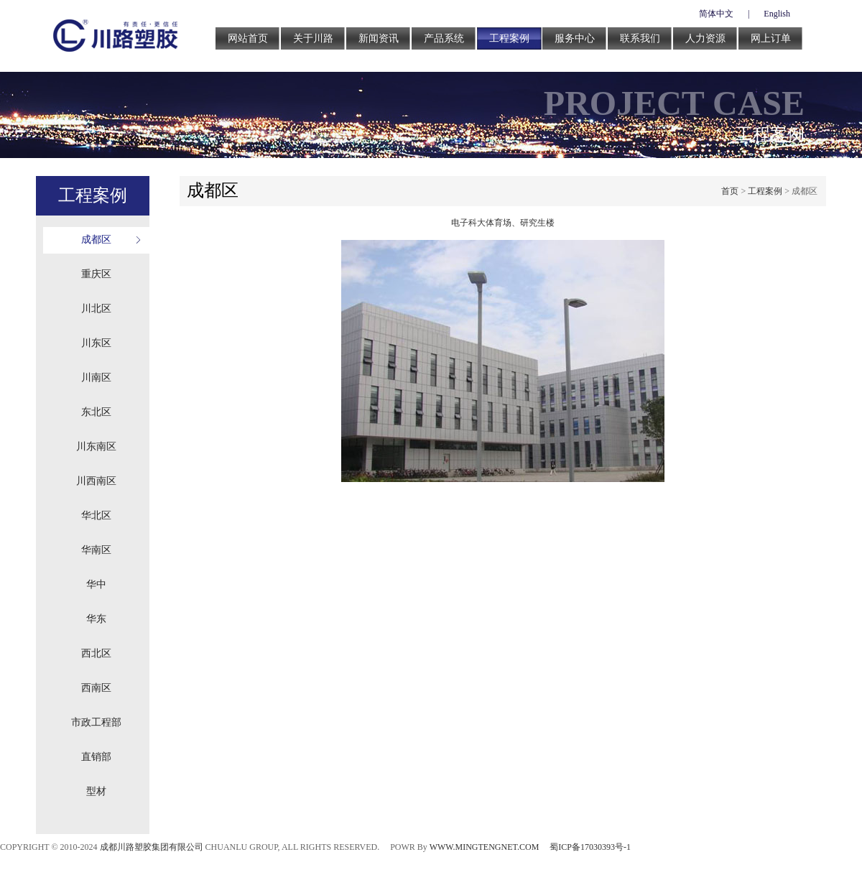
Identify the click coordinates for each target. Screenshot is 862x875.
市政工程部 (96, 722)
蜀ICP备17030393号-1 (590, 847)
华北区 (96, 515)
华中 (96, 584)
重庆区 (96, 274)
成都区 (96, 239)
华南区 (96, 550)
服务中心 (575, 38)
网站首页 (248, 38)
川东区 (96, 343)
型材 (96, 791)
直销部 (96, 756)
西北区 (96, 653)
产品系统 (444, 38)
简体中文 (716, 14)
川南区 (96, 377)
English (777, 14)
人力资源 (705, 38)
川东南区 (96, 446)
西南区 (96, 687)
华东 (96, 619)
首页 (729, 191)
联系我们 (640, 38)
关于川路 (313, 38)
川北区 (96, 308)
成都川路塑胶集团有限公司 (151, 847)
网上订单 (771, 38)
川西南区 (96, 481)
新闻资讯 (378, 38)
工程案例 (509, 38)
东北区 (96, 412)
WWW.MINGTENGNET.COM (484, 847)
